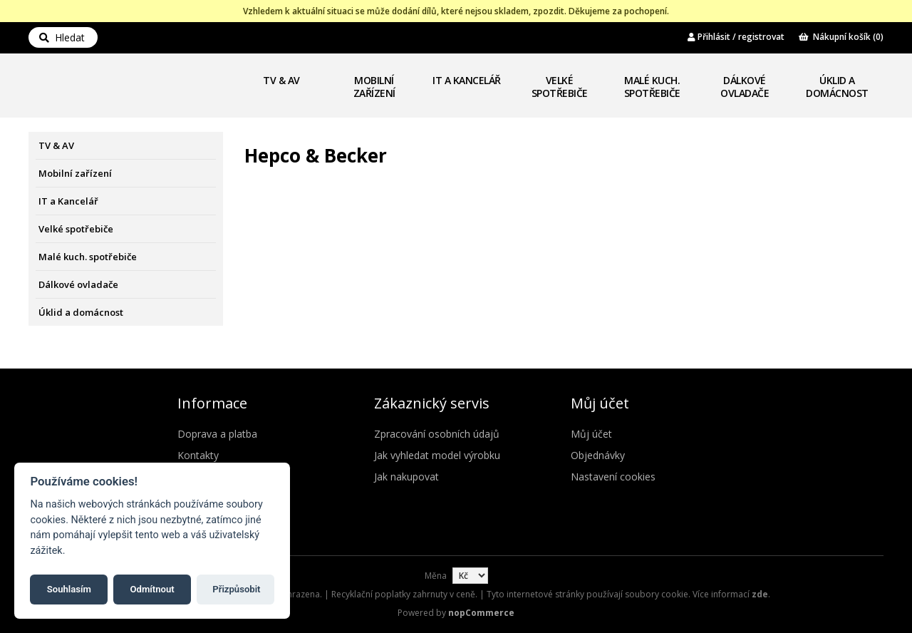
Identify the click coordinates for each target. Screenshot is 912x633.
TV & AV (281, 80)
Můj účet (591, 434)
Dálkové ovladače (744, 86)
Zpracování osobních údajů (436, 434)
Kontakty (198, 455)
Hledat (62, 37)
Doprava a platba (217, 434)
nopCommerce (481, 613)
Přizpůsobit (236, 588)
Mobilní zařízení (374, 86)
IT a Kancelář (466, 80)
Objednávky (598, 455)
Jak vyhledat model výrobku (437, 455)
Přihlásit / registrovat (736, 37)
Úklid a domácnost (837, 86)
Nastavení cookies (613, 476)
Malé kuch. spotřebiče (652, 86)
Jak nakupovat (406, 476)
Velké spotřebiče (560, 86)
